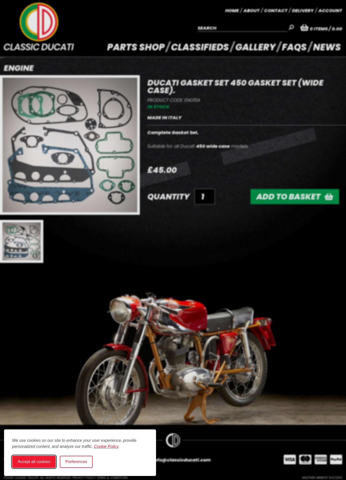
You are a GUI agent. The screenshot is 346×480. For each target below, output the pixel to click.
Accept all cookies (34, 462)
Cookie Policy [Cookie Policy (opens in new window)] (106, 446)
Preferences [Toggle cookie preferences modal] (76, 462)
